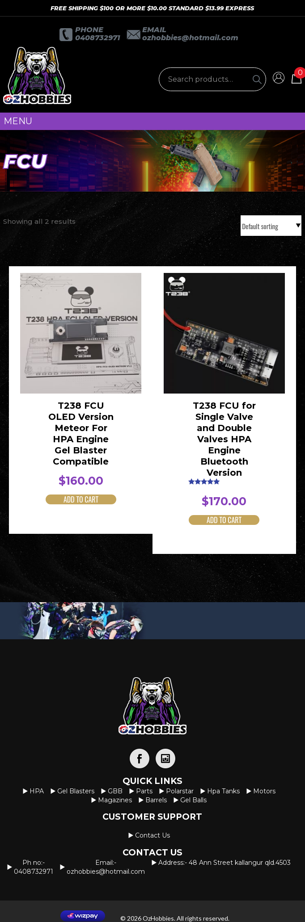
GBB (115, 791)
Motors (264, 791)
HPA (37, 791)
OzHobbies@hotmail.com (190, 38)
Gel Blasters (75, 791)
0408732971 (97, 38)
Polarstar (180, 791)
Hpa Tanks (223, 791)
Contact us (152, 835)
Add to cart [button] (81, 499)
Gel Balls (193, 800)
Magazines (115, 800)
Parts (144, 791)
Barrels (156, 800)
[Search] (257, 79)
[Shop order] (271, 225)
